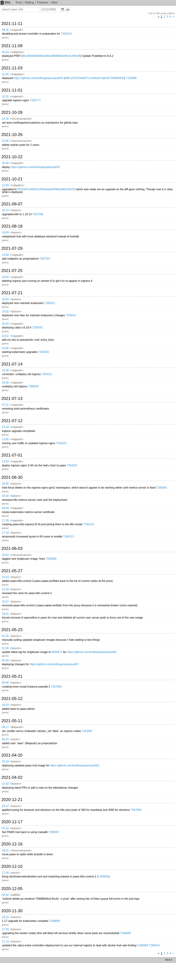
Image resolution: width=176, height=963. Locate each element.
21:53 (5, 577)
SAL (6, 2)
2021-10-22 (12, 156)
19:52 (5, 311)
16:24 (5, 52)
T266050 (33, 386)
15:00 (5, 348)
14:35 (5, 118)
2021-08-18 (12, 226)
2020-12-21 (12, 799)
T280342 (37, 327)
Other (54, 2)
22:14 (5, 210)
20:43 (5, 554)
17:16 (5, 532)
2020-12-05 (12, 888)
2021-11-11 (12, 23)
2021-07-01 (12, 455)
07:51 (5, 404)
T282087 (87, 731)
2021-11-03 (12, 68)
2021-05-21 (12, 676)
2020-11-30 (12, 910)
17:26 (5, 520)
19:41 (5, 613)
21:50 (5, 589)
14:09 (5, 254)
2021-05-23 (12, 629)
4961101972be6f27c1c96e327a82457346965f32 (94, 78)
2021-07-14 (12, 364)
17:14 (5, 941)
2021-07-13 (12, 398)
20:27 (5, 806)
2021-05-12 (12, 698)
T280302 (43, 351)
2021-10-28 (12, 112)
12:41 (5, 74)
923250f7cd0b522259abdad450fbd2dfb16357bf (46, 189)
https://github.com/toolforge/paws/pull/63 (74, 765)
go (67, 9)
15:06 (5, 140)
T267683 (56, 686)
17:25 (5, 929)
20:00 (5, 495)
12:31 (5, 96)
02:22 (5, 828)
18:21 (5, 850)
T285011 (49, 303)
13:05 (5, 439)
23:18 (5, 761)
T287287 (45, 258)
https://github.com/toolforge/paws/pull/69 (91, 652)
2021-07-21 (12, 292)
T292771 (35, 100)
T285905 (161, 487)
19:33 (5, 704)
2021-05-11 (12, 720)
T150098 (131, 78)
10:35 (5, 382)
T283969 (51, 558)
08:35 (5, 29)
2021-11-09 (12, 45)
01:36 (5, 648)
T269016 (154, 945)
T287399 (37, 214)
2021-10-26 (12, 134)
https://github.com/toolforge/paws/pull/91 (35, 167)
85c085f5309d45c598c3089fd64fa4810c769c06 (51, 55)
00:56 (5, 660)
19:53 (5, 299)
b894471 (57, 652)
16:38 (5, 163)
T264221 (46, 374)
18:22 (5, 917)
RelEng (29, 2)
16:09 (5, 277)
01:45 (5, 636)
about (168, 959)
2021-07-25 (12, 270)
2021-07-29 (12, 248)
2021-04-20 (12, 755)
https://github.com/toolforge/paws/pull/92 (38, 78)
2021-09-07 (12, 204)
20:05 (5, 483)
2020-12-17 (12, 821)
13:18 (5, 427)
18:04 (5, 508)
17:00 (5, 872)
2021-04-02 (12, 777)
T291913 (66, 33)
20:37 (5, 601)
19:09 (5, 232)
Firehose (42, 2)
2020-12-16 (12, 844)
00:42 (5, 894)
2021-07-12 (12, 420)
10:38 (5, 370)
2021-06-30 (12, 477)
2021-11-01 (12, 90)
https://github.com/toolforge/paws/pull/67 (54, 664)
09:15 (5, 739)
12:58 (5, 185)
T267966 (136, 809)
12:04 (5, 461)
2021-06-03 (12, 548)
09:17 (5, 727)
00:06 (5, 682)
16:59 (5, 323)
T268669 (54, 920)
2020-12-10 (12, 866)
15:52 (5, 335)
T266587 (53, 832)
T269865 (103, 876)
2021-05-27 (12, 570)
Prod (19, 2)
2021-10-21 (12, 179)
